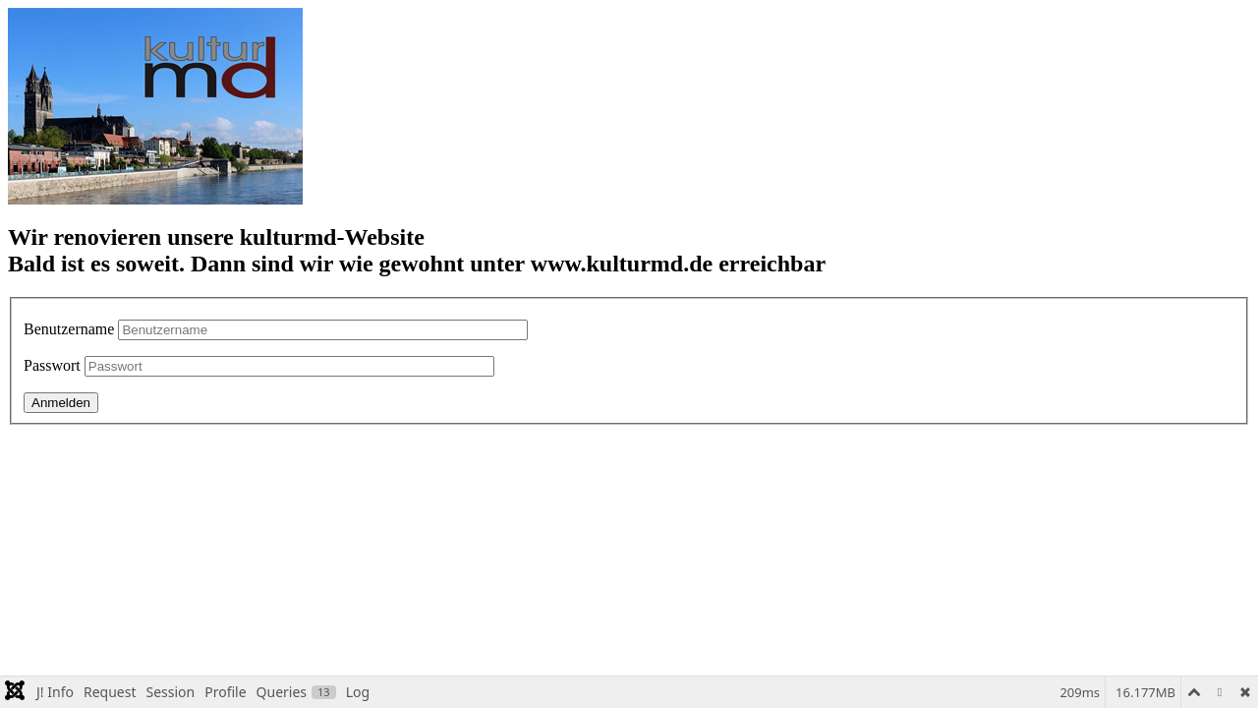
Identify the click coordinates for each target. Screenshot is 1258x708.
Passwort (52, 365)
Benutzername (69, 329)
